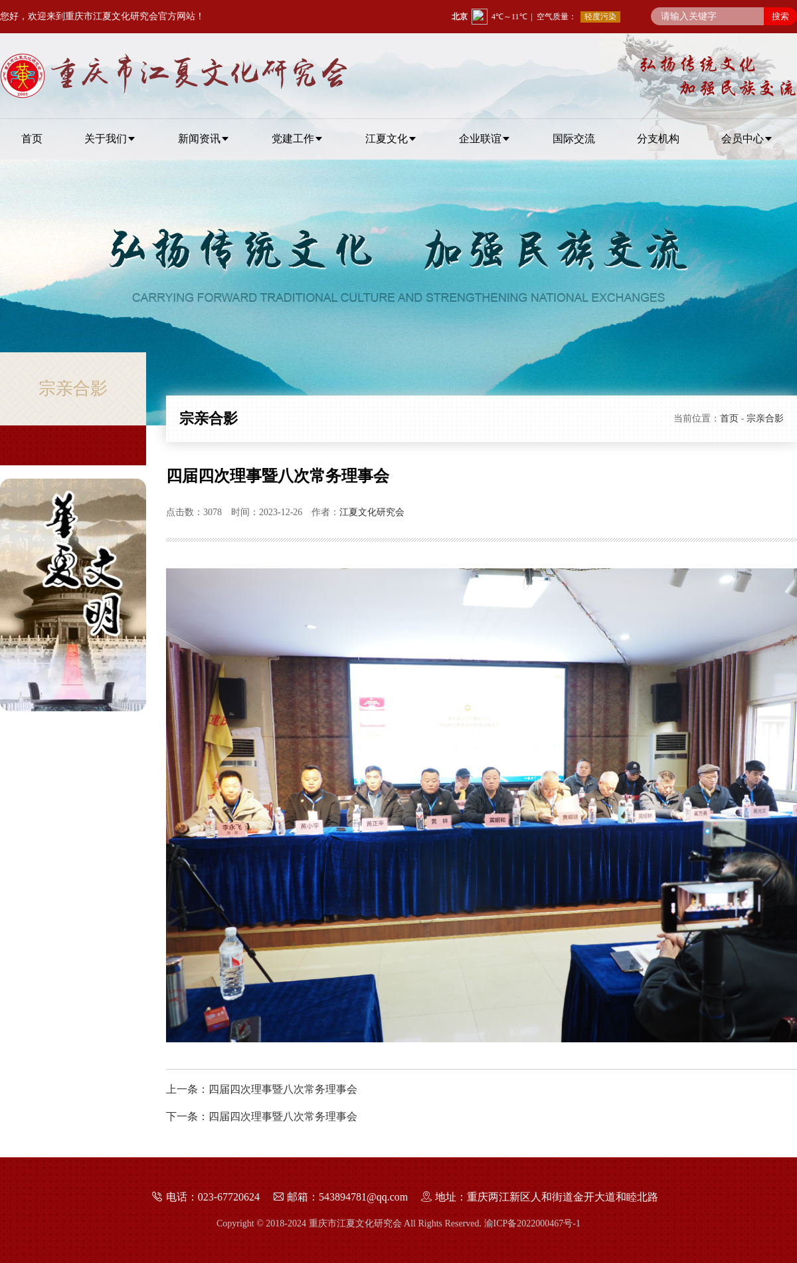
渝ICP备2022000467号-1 (532, 1223)
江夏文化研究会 (371, 512)
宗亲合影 (765, 418)
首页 (729, 418)
